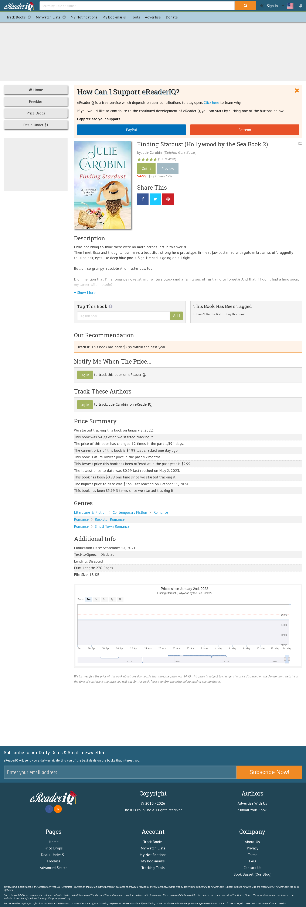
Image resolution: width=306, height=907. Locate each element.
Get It (146, 168)
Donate (172, 17)
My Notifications (153, 854)
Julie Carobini (152, 152)
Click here (211, 102)
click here (245, 903)
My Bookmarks (153, 861)
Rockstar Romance (110, 519)
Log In (85, 375)
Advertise (153, 17)
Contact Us (252, 867)
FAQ (252, 861)
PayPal (131, 129)
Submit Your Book (252, 809)
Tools (135, 17)
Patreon (244, 129)
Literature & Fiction (90, 512)
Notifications (84, 17)
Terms (252, 854)
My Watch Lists (52, 17)
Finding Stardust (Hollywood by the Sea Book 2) (202, 144)
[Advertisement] (153, 51)
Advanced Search (53, 867)
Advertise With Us (252, 803)
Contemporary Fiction (130, 512)
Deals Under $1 (35, 124)
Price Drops (36, 113)
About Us (252, 841)
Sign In (269, 5)
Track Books (19, 17)
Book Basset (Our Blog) (252, 874)
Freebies (35, 101)
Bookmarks (114, 17)
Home (35, 89)
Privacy (252, 848)
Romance (160, 512)
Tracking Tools (153, 867)
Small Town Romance (112, 526)
